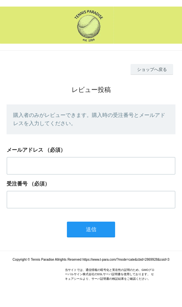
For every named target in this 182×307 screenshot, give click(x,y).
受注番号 (17, 183)
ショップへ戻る (152, 69)
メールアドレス (25, 150)
